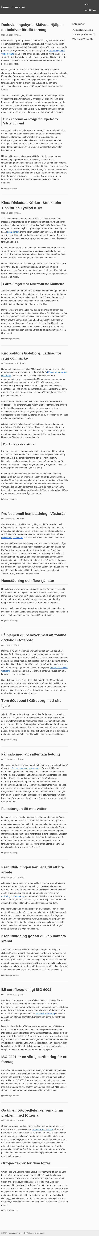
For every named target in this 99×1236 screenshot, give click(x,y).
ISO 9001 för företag (45, 1014)
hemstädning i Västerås (12, 538)
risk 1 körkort (13, 232)
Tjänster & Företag (10, 188)
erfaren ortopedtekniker (42, 1129)
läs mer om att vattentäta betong (26, 768)
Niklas (18, 35)
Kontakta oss (90, 10)
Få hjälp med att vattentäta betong (30, 754)
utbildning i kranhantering (12, 896)
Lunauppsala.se (13, 7)
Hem (86, 4)
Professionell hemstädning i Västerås (33, 514)
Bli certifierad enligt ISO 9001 (26, 990)
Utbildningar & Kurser (11, 339)
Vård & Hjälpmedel (10, 499)
